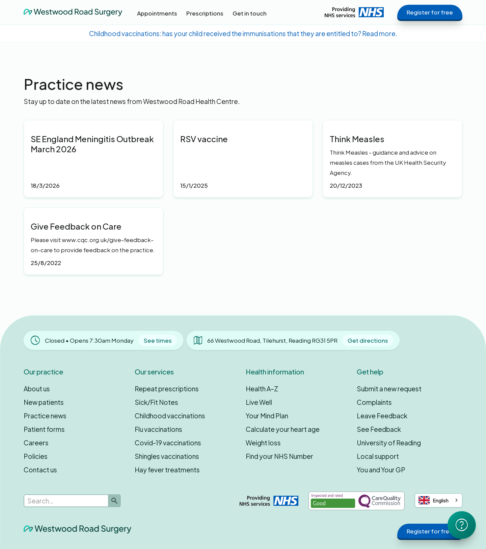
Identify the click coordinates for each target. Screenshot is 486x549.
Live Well (259, 402)
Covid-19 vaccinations (168, 443)
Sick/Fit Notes (156, 402)
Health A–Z (262, 389)
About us (37, 389)
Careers (36, 443)
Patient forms (44, 429)
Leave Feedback (382, 416)
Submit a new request (389, 389)
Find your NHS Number (279, 456)
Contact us (40, 470)
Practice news (45, 416)
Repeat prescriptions (167, 389)
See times (158, 340)
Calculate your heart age (283, 429)
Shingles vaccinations (167, 456)
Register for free (430, 12)
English (433, 500)
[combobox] (438, 500)
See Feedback (379, 429)
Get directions (368, 340)
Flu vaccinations (158, 429)
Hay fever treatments (167, 470)
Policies (36, 456)
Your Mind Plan (267, 416)
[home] (73, 12)
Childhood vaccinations (170, 416)
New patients (44, 402)
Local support (378, 456)
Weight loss (263, 443)
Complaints (374, 402)
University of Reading (389, 443)
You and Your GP (381, 470)
